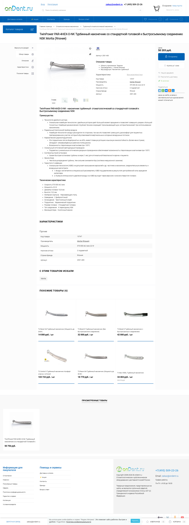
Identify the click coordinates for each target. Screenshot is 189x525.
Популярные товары (10, 481)
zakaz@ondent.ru (114, 4)
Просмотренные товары (94, 398)
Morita (43, 276)
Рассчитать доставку (168, 77)
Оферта (5, 485)
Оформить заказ (172, 10)
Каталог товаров (20, 29)
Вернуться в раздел (24, 48)
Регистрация (53, 4)
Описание (28, 61)
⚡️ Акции (34, 19)
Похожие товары (25, 73)
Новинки (6, 477)
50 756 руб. (10, 443)
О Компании (7, 473)
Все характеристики (135, 75)
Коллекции (7, 498)
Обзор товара (26, 54)
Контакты (51, 19)
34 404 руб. (135, 378)
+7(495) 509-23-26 (166, 467)
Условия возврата (9, 502)
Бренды (67, 19)
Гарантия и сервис (9, 493)
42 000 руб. (135, 335)
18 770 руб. (96, 378)
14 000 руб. (56, 335)
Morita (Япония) (135, 82)
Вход (43, 4)
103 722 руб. (56, 378)
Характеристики (25, 67)
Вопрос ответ (84, 19)
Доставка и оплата (14, 19)
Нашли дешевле (165, 73)
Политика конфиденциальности (14, 489)
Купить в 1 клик (171, 66)
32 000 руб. (96, 335)
